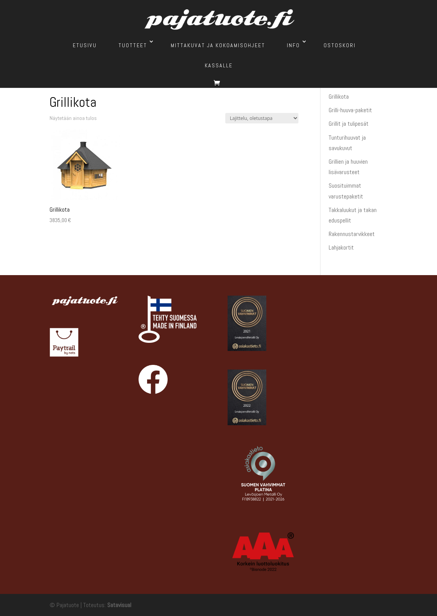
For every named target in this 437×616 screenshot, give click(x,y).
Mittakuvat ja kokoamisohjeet (218, 45)
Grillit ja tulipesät (348, 124)
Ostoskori (340, 45)
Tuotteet (132, 45)
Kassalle (219, 65)
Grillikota (339, 96)
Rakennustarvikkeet (352, 234)
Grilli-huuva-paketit (350, 110)
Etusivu (85, 45)
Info (293, 45)
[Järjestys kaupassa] (261, 118)
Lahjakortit (341, 247)
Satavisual (119, 605)
